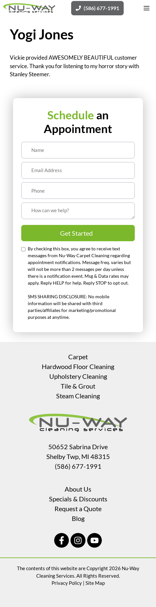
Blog (78, 518)
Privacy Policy (67, 583)
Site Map (95, 583)
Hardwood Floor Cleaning (78, 366)
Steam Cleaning (78, 396)
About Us (78, 489)
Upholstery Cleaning (78, 376)
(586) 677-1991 (78, 466)
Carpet (78, 357)
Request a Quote (78, 508)
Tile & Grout (78, 386)
